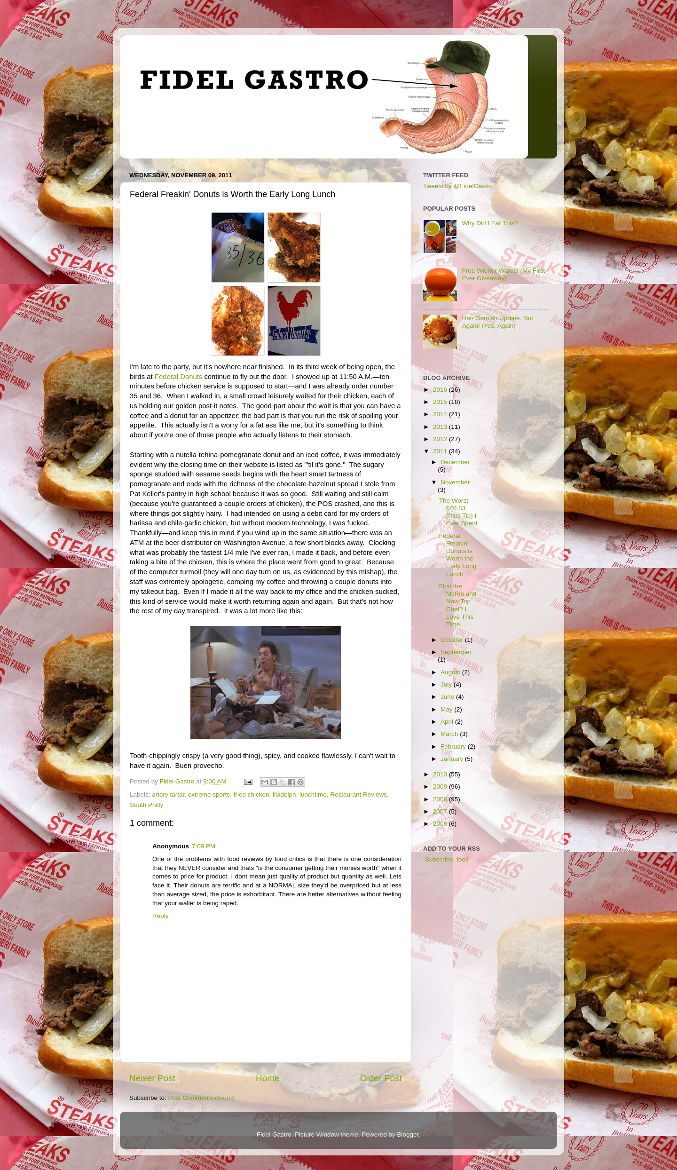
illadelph (284, 794)
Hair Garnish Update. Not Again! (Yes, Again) (497, 322)
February (454, 746)
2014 (441, 414)
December (455, 462)
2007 (441, 811)
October (453, 639)
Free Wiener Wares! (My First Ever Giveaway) (503, 274)
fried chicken (251, 794)
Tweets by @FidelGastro (458, 186)
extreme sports (209, 794)
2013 (441, 426)
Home (267, 1078)
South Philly (146, 804)
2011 (441, 451)
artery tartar (168, 794)
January (453, 758)
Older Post (381, 1078)
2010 (441, 774)
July (447, 684)
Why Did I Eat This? (490, 223)
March (450, 733)
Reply (160, 915)
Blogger (408, 1134)
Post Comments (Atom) (201, 1097)
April (448, 721)
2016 (441, 389)
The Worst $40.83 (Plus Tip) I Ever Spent (458, 512)
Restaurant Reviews (358, 794)
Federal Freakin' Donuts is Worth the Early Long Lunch (458, 554)
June (448, 696)
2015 (441, 401)
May (447, 709)
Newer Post (152, 1078)
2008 (441, 799)
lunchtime (313, 794)
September (456, 652)
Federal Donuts (179, 376)
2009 (441, 786)
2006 (441, 823)
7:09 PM (203, 846)
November (455, 482)
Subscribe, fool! (446, 859)
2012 (441, 439)
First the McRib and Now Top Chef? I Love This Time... (458, 605)
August (451, 672)
